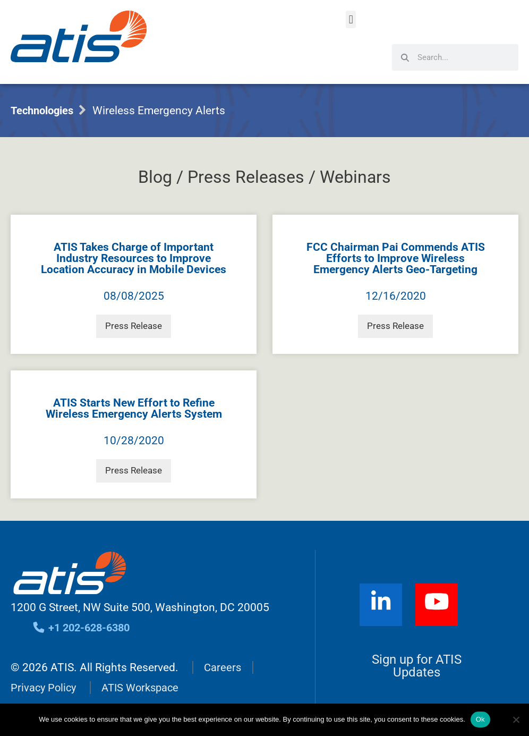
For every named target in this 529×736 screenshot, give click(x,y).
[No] (515, 719)
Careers (223, 656)
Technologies (45, 110)
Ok (480, 719)
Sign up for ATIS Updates (417, 655)
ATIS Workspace (145, 677)
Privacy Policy (45, 677)
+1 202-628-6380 (84, 617)
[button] (351, 19)
